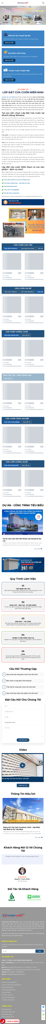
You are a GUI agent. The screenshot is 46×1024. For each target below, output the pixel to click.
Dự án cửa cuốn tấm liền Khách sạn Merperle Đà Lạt (22, 540)
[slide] (23, 15)
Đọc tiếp (39, 549)
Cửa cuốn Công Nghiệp (11, 189)
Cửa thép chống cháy (11, 335)
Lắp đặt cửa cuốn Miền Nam (10, 97)
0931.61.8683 (13, 1021)
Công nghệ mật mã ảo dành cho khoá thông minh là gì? (21, 828)
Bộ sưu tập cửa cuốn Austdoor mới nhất (16, 778)
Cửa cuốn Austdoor (10, 248)
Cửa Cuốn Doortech (27, 248)
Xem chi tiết (9, 43)
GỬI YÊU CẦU (23, 740)
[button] (23, 674)
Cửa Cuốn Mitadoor (27, 292)
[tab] (23, 674)
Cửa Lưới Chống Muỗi (11, 465)
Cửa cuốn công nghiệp (11, 422)
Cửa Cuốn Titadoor (10, 292)
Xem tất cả (25, 335)
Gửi (40, 951)
